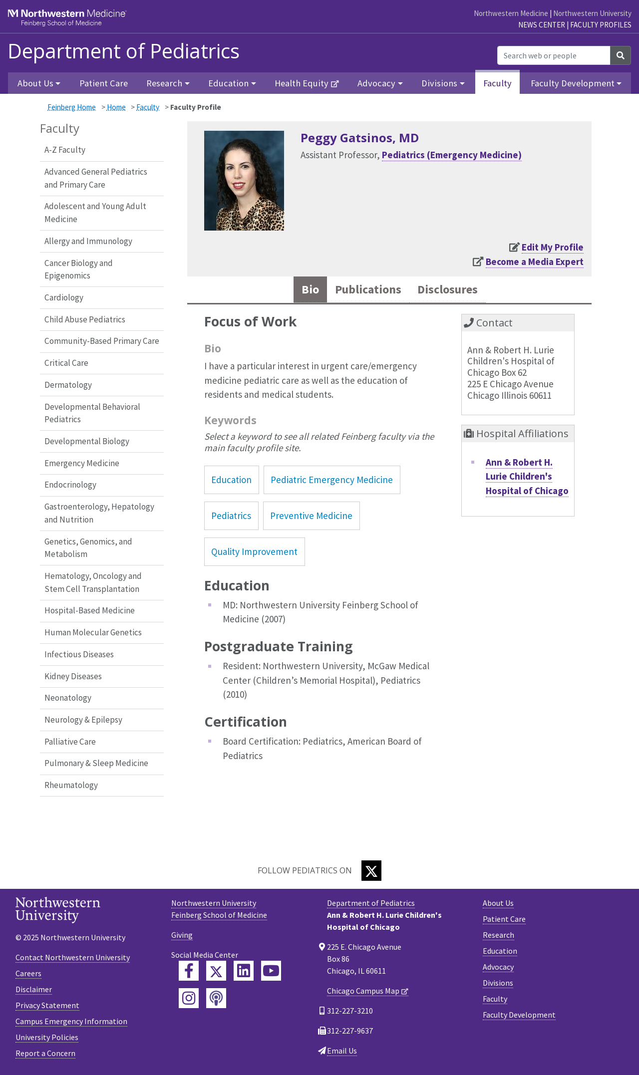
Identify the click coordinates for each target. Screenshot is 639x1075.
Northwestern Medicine (511, 13)
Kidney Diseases (73, 676)
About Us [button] (35, 83)
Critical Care (66, 362)
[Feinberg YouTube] (271, 971)
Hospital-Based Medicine (89, 610)
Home (116, 107)
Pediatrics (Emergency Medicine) (452, 155)
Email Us (342, 1051)
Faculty (497, 83)
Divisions (498, 983)
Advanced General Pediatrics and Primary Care (95, 178)
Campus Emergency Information (71, 1021)
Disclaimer (33, 989)
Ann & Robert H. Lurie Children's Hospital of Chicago (527, 477)
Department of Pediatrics (123, 51)
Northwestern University (592, 13)
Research (498, 935)
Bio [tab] (307, 289)
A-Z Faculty (64, 149)
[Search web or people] (554, 55)
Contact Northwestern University (72, 957)
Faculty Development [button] (573, 83)
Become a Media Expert (535, 262)
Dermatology (68, 384)
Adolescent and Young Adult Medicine (95, 213)
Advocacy (498, 967)
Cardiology (63, 297)
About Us (498, 903)
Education (231, 480)
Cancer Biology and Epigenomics (78, 269)
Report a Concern (45, 1053)
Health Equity (301, 83)
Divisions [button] (439, 83)
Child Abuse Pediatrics (84, 319)
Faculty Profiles (601, 24)
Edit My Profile (553, 247)
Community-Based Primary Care (101, 340)
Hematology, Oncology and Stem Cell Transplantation (93, 582)
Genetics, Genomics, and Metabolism (88, 548)
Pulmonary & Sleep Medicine (96, 763)
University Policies (46, 1037)
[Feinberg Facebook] (189, 971)
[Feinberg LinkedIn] (244, 971)
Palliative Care (70, 741)
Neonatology (67, 697)
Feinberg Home (71, 107)
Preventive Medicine (311, 517)
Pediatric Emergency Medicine (332, 480)
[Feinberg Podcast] (216, 998)
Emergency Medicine (81, 463)
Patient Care (103, 83)
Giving (182, 935)
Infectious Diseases (79, 654)
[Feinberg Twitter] (216, 971)
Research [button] (164, 83)
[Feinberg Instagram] (189, 998)
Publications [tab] (366, 289)
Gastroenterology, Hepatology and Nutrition (99, 513)
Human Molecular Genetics (93, 632)
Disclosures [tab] (449, 289)
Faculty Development (519, 1015)
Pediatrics (231, 517)
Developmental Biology (86, 441)
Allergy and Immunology (88, 241)
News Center (541, 24)
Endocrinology (70, 484)
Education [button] (228, 83)
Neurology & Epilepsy (83, 719)
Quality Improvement (254, 552)
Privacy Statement (47, 1005)
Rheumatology (71, 785)
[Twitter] (371, 870)
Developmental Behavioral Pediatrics (92, 413)
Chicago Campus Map (363, 991)
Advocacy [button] (376, 83)
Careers (28, 973)
